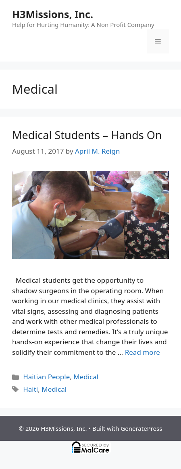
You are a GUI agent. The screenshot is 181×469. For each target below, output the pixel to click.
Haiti (30, 389)
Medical (85, 376)
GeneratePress (141, 428)
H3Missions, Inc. (52, 14)
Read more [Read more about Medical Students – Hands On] (142, 352)
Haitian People (46, 376)
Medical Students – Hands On (87, 135)
